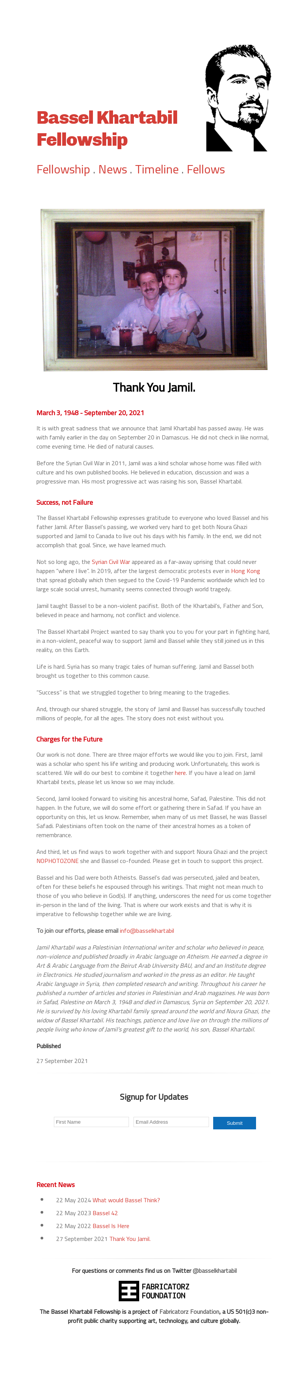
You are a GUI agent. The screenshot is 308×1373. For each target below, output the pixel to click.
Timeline (157, 168)
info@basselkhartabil (147, 930)
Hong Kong (245, 570)
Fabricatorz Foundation (189, 1311)
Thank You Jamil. (130, 1238)
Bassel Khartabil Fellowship (107, 128)
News (112, 168)
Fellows (206, 168)
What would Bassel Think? (126, 1200)
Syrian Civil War (111, 561)
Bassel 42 (105, 1213)
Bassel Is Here (111, 1225)
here (180, 772)
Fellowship (63, 168)
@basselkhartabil (215, 1270)
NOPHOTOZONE (57, 860)
